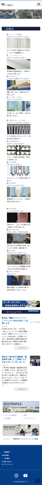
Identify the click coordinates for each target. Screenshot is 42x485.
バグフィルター (18, 123)
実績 (25, 415)
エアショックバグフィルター (18, 37)
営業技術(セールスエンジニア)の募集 (24, 439)
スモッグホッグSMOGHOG (17, 232)
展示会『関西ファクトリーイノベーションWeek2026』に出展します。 (15, 320)
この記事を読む (21, 348)
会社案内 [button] (6, 458)
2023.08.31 (6, 439)
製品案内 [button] (6, 452)
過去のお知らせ (33, 311)
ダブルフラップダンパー (16, 253)
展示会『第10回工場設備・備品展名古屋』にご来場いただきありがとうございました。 (14, 359)
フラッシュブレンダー (15, 186)
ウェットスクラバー (15, 100)
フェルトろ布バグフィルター (18, 79)
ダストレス (11, 274)
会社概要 (8, 418)
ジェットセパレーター (15, 211)
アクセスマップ (29, 418)
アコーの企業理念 (11, 415)
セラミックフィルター (15, 144)
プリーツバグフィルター (16, 58)
